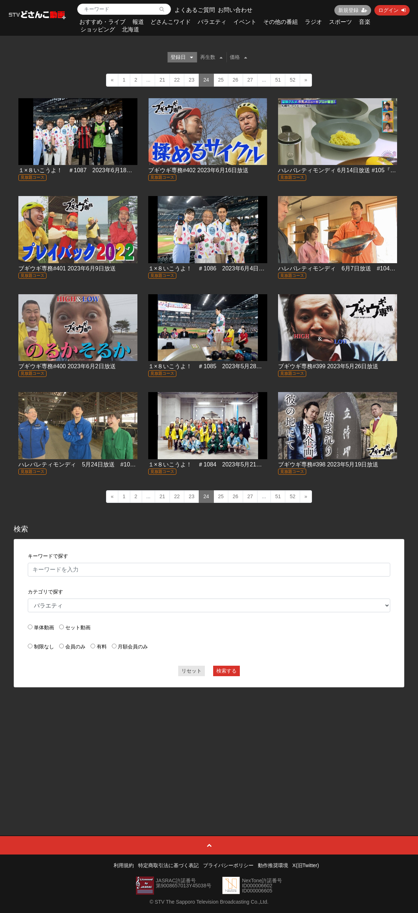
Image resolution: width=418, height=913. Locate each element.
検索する (226, 671)
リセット (191, 671)
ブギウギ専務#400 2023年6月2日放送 (66, 366)
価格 (238, 57)
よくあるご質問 (195, 10)
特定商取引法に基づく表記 (168, 865)
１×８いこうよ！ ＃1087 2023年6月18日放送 (81, 170)
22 (177, 80)
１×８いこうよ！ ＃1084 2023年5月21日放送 (210, 464)
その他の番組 (280, 22)
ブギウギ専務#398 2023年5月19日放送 (328, 464)
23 (191, 80)
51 (278, 80)
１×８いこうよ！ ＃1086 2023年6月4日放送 (209, 268)
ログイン (392, 10)
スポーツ (340, 22)
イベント (244, 22)
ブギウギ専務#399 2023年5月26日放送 (328, 366)
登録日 (182, 57)
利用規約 (124, 865)
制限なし (44, 646)
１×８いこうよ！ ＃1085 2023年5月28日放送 (210, 366)
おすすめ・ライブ (102, 22)
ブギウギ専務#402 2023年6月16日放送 (198, 170)
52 (292, 80)
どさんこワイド (170, 22)
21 (162, 80)
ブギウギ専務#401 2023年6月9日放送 (66, 268)
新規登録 (352, 10)
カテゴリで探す (45, 592)
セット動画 (78, 627)
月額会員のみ (133, 646)
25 (221, 80)
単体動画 (44, 627)
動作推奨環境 (273, 865)
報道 (138, 22)
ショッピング (97, 29)
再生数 (211, 57)
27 (250, 80)
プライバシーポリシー (228, 865)
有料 (102, 646)
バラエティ (212, 22)
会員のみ (75, 646)
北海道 (130, 29)
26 (235, 80)
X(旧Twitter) (305, 865)
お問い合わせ (235, 10)
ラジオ (313, 22)
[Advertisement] (209, 745)
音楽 (364, 22)
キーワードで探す (48, 556)
